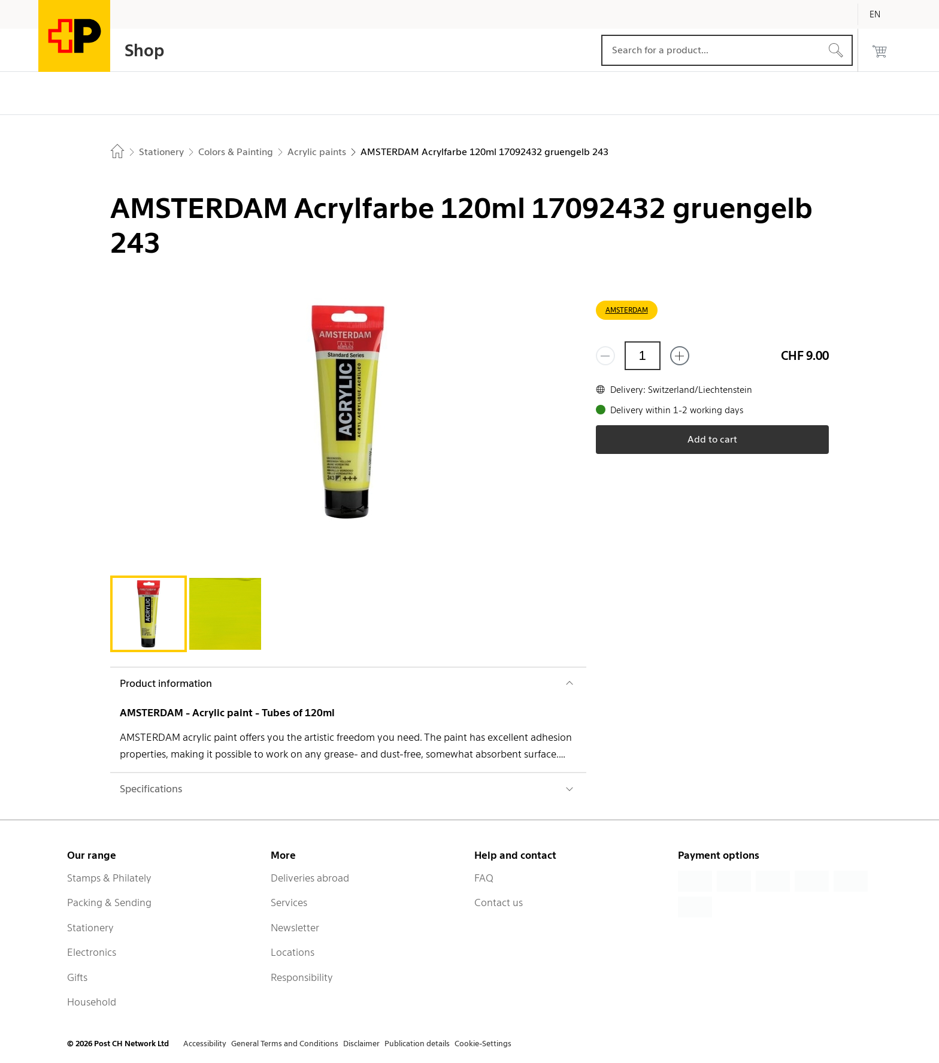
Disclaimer (361, 1043)
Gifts (77, 977)
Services (289, 902)
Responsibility (302, 977)
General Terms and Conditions (284, 1043)
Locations (292, 952)
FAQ (483, 878)
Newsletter (295, 928)
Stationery (90, 928)
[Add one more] (679, 355)
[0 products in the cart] (879, 50)
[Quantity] (643, 355)
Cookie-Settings (483, 1043)
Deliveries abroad (310, 878)
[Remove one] (605, 355)
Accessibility (204, 1043)
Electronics (91, 952)
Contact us (498, 902)
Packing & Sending (109, 902)
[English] (884, 14)
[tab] (148, 614)
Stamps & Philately (109, 878)
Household (91, 1002)
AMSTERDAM (626, 309)
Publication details (417, 1043)
